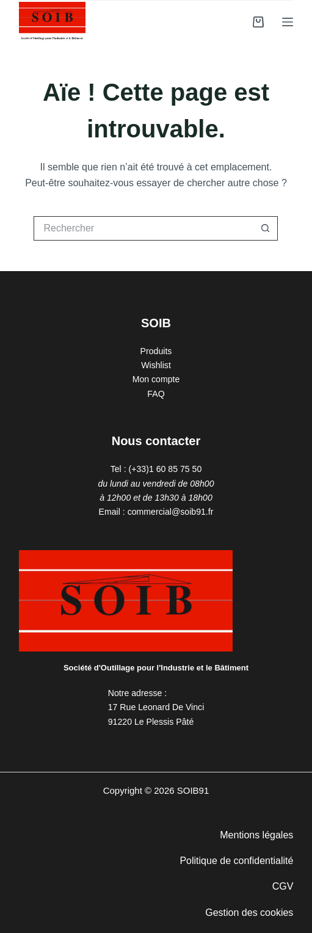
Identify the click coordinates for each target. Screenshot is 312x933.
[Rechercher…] (143, 228)
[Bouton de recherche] (265, 228)
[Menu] (287, 21)
